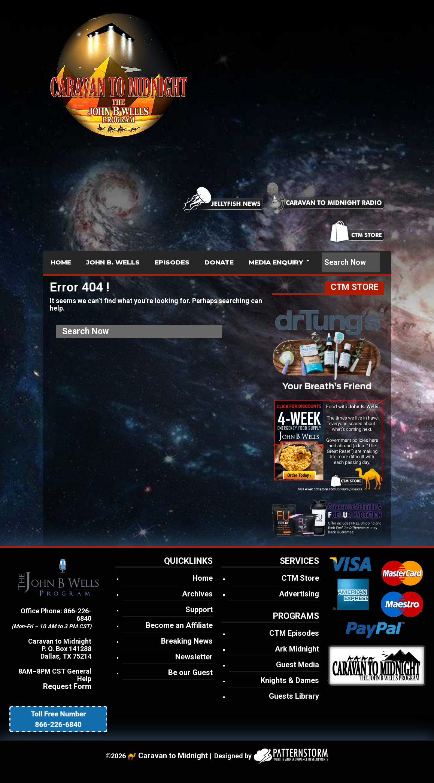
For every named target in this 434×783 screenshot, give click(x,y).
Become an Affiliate (179, 625)
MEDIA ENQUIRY (276, 262)
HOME (61, 262)
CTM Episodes (294, 633)
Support (199, 609)
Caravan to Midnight (173, 755)
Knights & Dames (290, 680)
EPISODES (172, 262)
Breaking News (187, 641)
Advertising (299, 593)
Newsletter (194, 656)
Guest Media (297, 664)
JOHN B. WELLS (113, 262)
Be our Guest (190, 672)
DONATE (219, 262)
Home (202, 578)
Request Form (67, 686)
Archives (197, 593)
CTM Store (300, 578)
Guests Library (294, 696)
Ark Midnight (297, 648)
